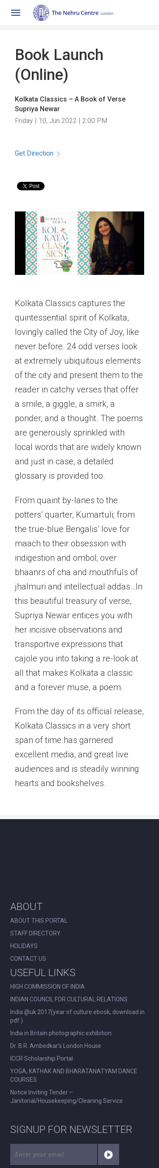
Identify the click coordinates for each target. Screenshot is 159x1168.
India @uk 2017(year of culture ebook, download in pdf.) (77, 1016)
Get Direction (37, 153)
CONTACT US (28, 958)
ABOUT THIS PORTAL (38, 920)
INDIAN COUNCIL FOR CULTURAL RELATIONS (69, 999)
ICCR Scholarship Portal (41, 1058)
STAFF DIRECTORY (35, 933)
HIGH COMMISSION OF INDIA (47, 986)
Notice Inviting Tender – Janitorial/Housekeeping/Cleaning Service (66, 1096)
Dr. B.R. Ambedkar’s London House (55, 1045)
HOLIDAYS (24, 946)
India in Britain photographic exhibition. (61, 1033)
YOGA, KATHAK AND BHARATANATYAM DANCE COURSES (73, 1075)
